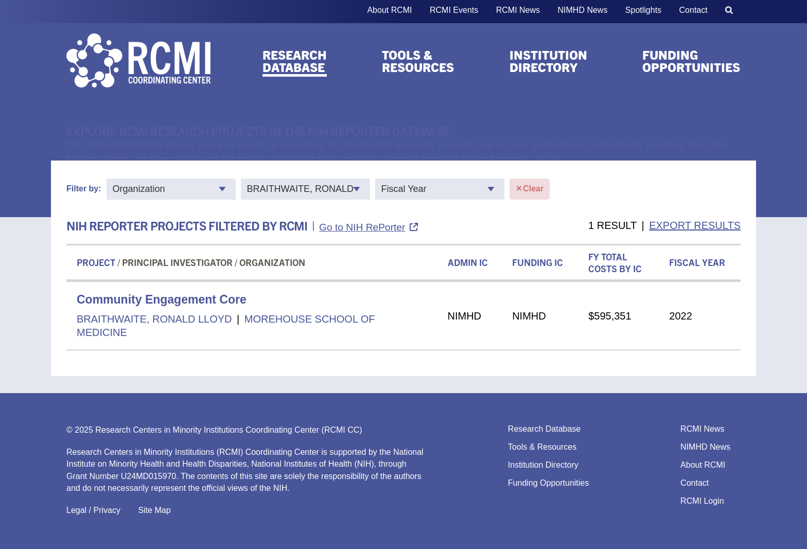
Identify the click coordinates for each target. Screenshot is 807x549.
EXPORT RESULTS (695, 225)
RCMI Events (454, 10)
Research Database (294, 61)
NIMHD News (583, 10)
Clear (530, 189)
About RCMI (389, 10)
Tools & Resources (418, 61)
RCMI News (518, 10)
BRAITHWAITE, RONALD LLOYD (154, 319)
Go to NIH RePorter (362, 227)
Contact (693, 10)
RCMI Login (702, 501)
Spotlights (643, 10)
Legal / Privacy (93, 510)
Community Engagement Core (162, 299)
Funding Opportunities (691, 61)
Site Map (154, 510)
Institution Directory (548, 61)
